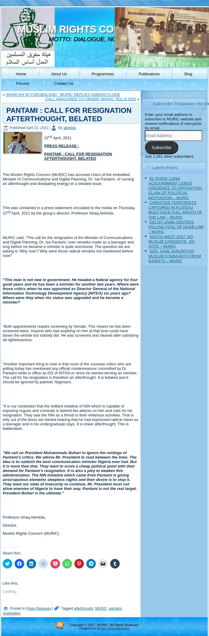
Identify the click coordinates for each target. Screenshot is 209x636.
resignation (12, 613)
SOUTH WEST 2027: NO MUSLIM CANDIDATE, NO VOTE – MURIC (171, 242)
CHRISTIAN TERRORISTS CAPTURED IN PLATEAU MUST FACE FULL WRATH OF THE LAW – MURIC (175, 210)
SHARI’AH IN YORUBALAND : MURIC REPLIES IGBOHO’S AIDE (63, 94)
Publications (149, 74)
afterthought (83, 608)
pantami (115, 608)
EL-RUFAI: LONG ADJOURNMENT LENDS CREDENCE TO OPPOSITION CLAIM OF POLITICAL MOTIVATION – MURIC (175, 188)
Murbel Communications (113, 628)
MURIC (101, 608)
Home (21, 74)
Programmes (103, 74)
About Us (59, 74)
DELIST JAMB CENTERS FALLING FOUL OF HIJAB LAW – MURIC (176, 227)
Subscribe (161, 147)
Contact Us (63, 83)
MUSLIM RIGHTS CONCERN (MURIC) (103, 29)
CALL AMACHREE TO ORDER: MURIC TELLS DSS (90, 99)
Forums (22, 83)
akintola (70, 128)
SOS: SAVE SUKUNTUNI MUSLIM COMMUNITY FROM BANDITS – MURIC (174, 256)
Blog (188, 74)
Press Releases (38, 608)
